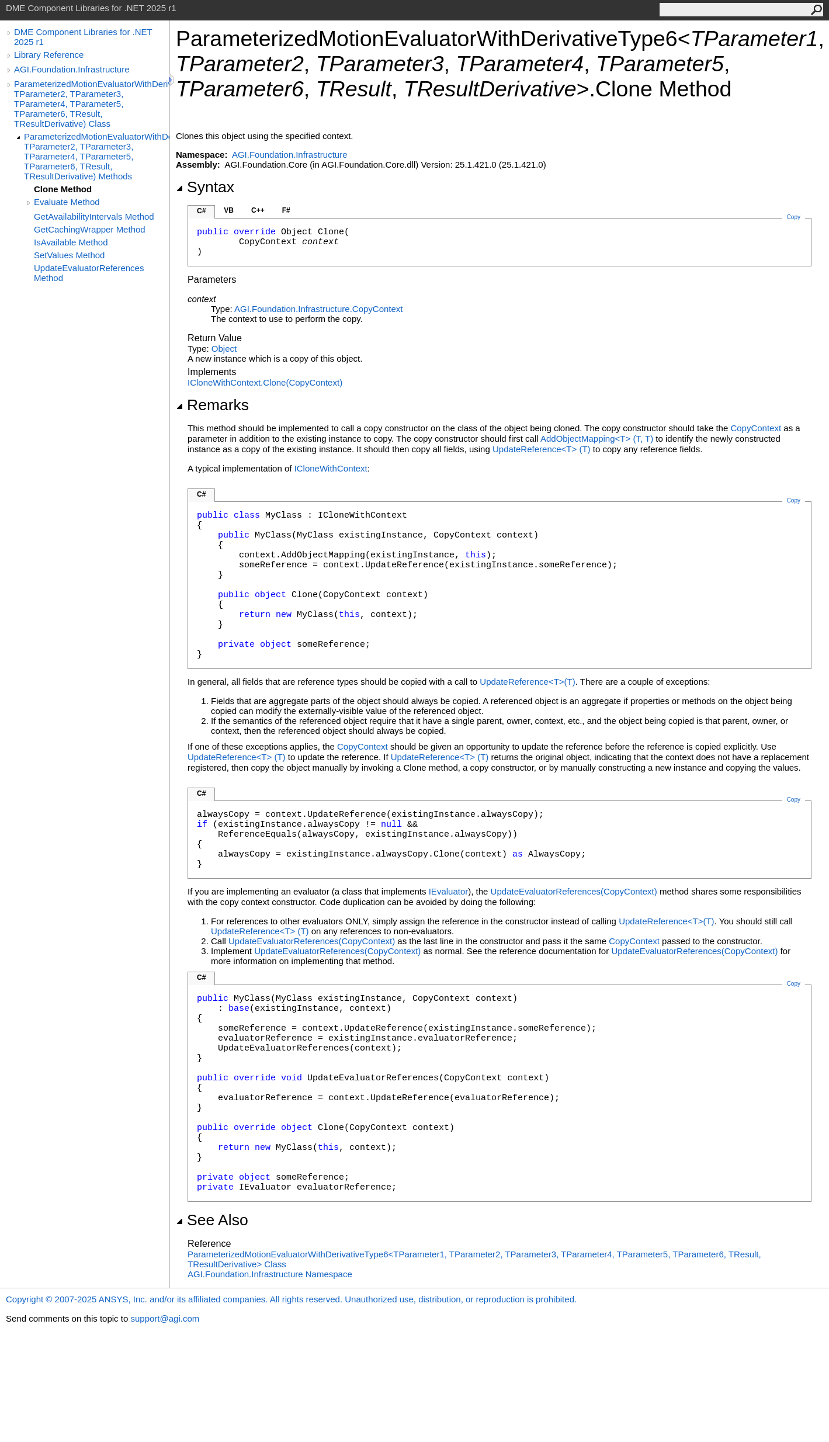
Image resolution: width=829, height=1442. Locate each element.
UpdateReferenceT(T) (541, 449)
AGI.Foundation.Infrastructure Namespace (270, 1274)
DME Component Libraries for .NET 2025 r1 (83, 37)
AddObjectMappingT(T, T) (596, 438)
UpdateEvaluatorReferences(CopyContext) (574, 891)
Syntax (205, 187)
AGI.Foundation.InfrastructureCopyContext (318, 309)
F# (286, 210)
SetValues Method (69, 255)
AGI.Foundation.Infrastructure (72, 69)
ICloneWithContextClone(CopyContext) (265, 382)
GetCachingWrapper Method (89, 229)
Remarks (212, 405)
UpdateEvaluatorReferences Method (89, 273)
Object (224, 348)
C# (201, 211)
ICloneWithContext (330, 468)
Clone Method (63, 189)
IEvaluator (449, 891)
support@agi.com (164, 1318)
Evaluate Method (67, 202)
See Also (212, 1220)
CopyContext (755, 428)
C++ (258, 210)
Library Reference (49, 55)
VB (229, 210)
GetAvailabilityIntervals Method (94, 216)
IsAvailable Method (70, 242)
